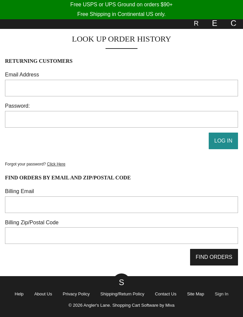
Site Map (195, 293)
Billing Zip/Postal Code (32, 222)
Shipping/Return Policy (122, 293)
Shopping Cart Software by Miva (143, 305)
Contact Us (165, 293)
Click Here (56, 164)
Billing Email (19, 191)
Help (19, 293)
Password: (17, 106)
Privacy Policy (76, 293)
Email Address (22, 74)
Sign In (221, 293)
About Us (43, 293)
